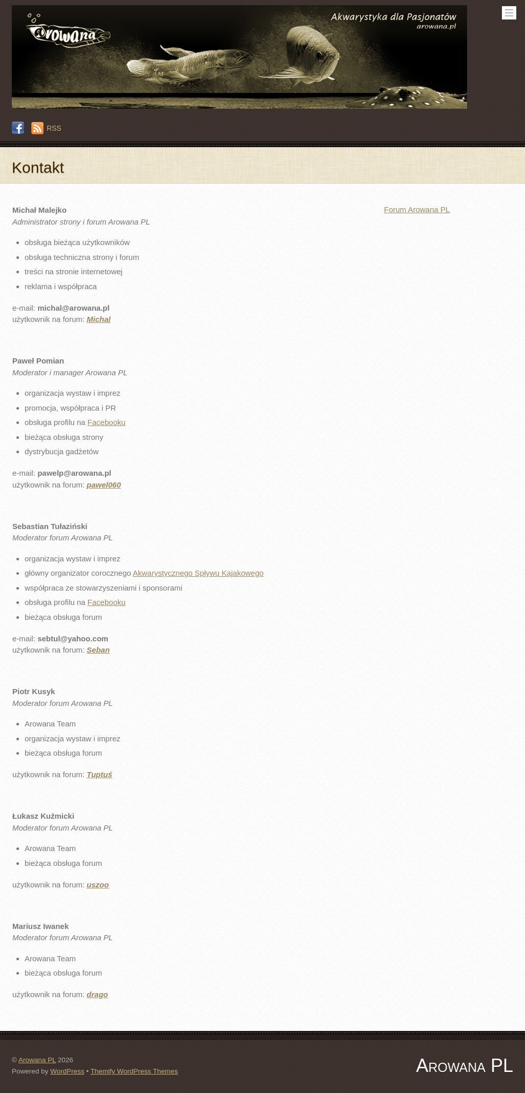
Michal (99, 319)
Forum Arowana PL (417, 209)
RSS (54, 128)
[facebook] (18, 128)
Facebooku (107, 422)
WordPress (67, 1071)
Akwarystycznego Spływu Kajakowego (198, 573)
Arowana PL (37, 1060)
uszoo (98, 884)
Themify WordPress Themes (134, 1071)
